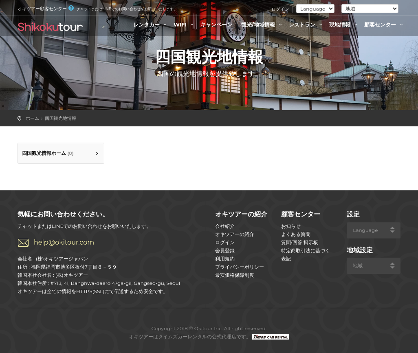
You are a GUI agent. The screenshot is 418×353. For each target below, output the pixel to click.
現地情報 (344, 24)
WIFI (185, 24)
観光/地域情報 (262, 24)
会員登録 (225, 250)
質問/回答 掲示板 (299, 242)
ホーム (32, 118)
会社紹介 (225, 226)
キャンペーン (216, 24)
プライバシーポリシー (239, 267)
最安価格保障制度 (234, 275)
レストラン (306, 24)
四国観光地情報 (60, 118)
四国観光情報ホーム (48, 153)
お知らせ (291, 226)
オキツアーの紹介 (234, 234)
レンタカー (151, 24)
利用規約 (225, 259)
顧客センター (384, 24)
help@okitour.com (64, 242)
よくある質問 (295, 234)
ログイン (280, 9)
